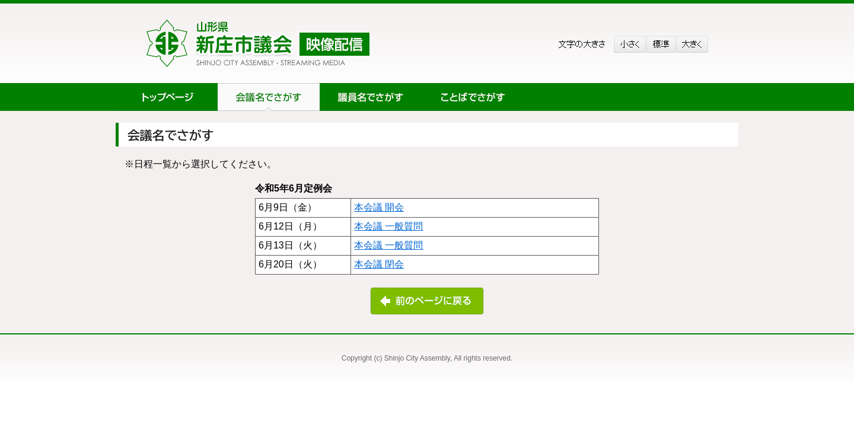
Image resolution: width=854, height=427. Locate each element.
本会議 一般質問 (388, 226)
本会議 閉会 (379, 264)
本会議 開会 (379, 207)
